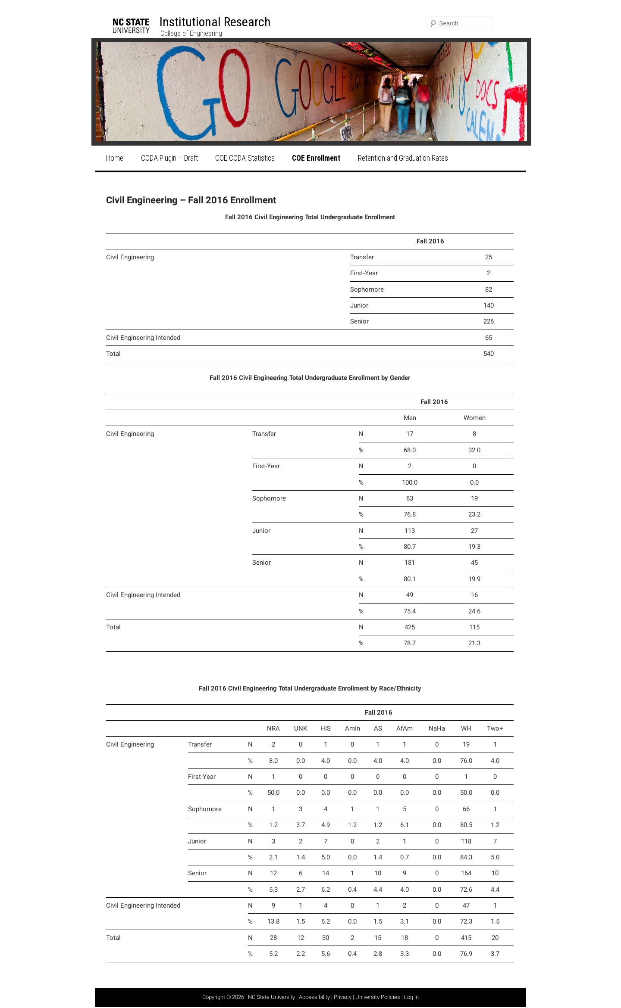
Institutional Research (215, 21)
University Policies (377, 997)
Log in (411, 997)
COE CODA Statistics (245, 158)
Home (114, 158)
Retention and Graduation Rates (403, 158)
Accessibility (314, 997)
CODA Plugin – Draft (169, 158)
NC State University (271, 997)
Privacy (342, 997)
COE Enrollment (316, 158)
